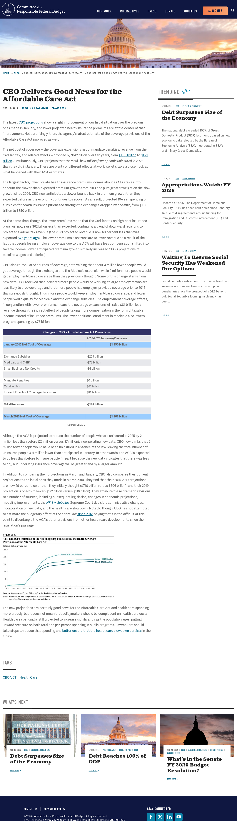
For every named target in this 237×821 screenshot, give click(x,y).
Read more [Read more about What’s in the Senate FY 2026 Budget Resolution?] (171, 779)
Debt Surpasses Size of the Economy (192, 115)
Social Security (189, 251)
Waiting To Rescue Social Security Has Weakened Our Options (195, 263)
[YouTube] (179, 817)
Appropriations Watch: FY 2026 (196, 188)
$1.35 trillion (127, 155)
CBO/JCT (9, 677)
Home (6, 73)
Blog (17, 73)
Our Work (104, 11)
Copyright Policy (54, 809)
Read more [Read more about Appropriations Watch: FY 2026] (166, 237)
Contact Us (31, 809)
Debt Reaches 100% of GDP (117, 759)
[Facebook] (151, 817)
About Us (190, 11)
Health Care (59, 107)
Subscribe (215, 11)
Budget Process (174, 753)
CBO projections (31, 122)
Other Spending (189, 178)
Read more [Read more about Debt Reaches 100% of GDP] (93, 770)
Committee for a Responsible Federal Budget (33, 9)
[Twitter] (160, 817)
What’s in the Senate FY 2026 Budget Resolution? (194, 765)
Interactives (129, 11)
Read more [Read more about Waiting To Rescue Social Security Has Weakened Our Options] (166, 315)
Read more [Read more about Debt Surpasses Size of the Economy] (166, 164)
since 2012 (85, 514)
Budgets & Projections (35, 107)
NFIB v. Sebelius (57, 503)
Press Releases (109, 750)
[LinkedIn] (169, 817)
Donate (170, 11)
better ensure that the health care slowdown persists (102, 630)
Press (152, 11)
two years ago (28, 238)
